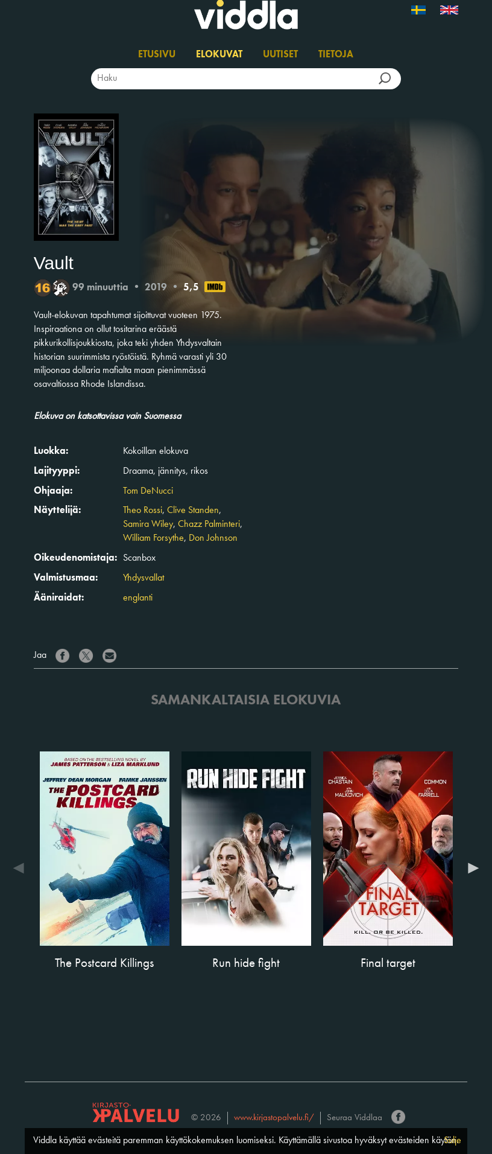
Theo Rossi (142, 510)
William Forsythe (153, 538)
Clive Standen (193, 510)
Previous (22, 868)
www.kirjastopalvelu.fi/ (274, 1118)
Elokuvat (219, 55)
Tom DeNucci (148, 491)
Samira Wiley (148, 524)
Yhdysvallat (143, 578)
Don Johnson (213, 538)
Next (470, 868)
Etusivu (156, 55)
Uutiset (280, 55)
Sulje (452, 1141)
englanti (138, 598)
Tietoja (335, 55)
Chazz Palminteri (209, 524)
